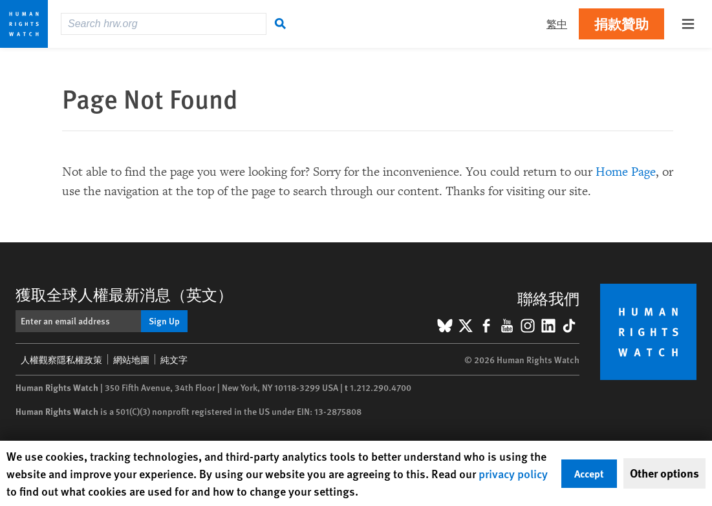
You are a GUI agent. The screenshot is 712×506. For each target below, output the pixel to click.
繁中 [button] (556, 23)
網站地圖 (131, 359)
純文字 (174, 359)
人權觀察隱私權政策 (61, 359)
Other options (664, 473)
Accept (589, 473)
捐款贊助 (621, 24)
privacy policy (513, 473)
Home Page (626, 172)
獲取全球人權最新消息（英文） (124, 294)
